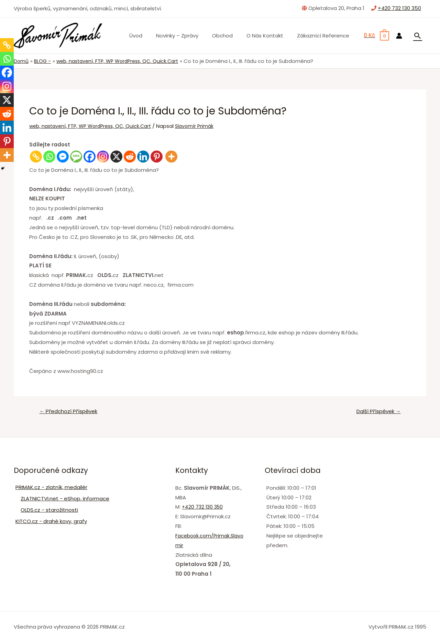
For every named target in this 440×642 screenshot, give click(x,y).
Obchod (231, 35)
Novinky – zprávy (189, 35)
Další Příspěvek (376, 412)
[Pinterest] (157, 157)
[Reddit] (130, 157)
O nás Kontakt (270, 35)
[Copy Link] (36, 157)
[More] (171, 157)
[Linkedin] (143, 157)
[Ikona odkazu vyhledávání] (417, 35)
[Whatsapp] (49, 157)
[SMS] (76, 157)
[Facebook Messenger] (63, 157)
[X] (116, 157)
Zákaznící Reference (325, 35)
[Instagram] (103, 157)
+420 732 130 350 (399, 8)
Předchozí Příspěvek (71, 412)
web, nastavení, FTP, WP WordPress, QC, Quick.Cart (93, 125)
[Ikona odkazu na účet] (399, 36)
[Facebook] (90, 157)
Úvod (151, 35)
